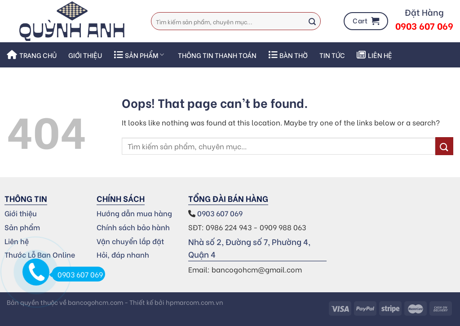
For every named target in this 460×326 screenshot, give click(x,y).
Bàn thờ (288, 55)
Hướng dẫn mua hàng (134, 213)
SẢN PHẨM (139, 55)
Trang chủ (32, 55)
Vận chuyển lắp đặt (130, 241)
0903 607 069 (220, 213)
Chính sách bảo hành (133, 227)
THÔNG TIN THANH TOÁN (217, 55)
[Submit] (312, 21)
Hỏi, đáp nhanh (123, 254)
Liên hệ (374, 55)
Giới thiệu (85, 55)
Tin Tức (332, 55)
